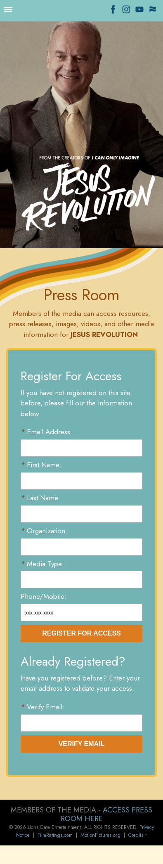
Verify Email (82, 743)
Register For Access (81, 633)
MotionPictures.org (100, 835)
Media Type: (42, 564)
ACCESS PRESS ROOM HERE (107, 814)
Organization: (44, 531)
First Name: (41, 465)
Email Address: (46, 432)
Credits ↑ (137, 835)
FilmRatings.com (55, 835)
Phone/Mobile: (43, 596)
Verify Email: (42, 707)
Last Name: (40, 498)
